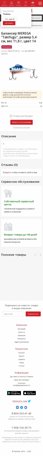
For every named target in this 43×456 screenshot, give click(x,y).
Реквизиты (21, 339)
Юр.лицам (21, 329)
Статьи (21, 366)
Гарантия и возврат (21, 380)
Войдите (7, 172)
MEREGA (4, 53)
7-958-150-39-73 (21, 427)
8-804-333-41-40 (21, 413)
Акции (21, 362)
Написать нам (19, 401)
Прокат (21, 356)
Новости (21, 332)
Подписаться (33, 314)
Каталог (21, 353)
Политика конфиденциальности (21, 384)
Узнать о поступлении (21, 122)
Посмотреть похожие (21, 127)
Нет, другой (9, 19)
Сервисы (21, 359)
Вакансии (21, 335)
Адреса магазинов (21, 342)
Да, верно (9, 23)
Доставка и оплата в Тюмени (21, 376)
